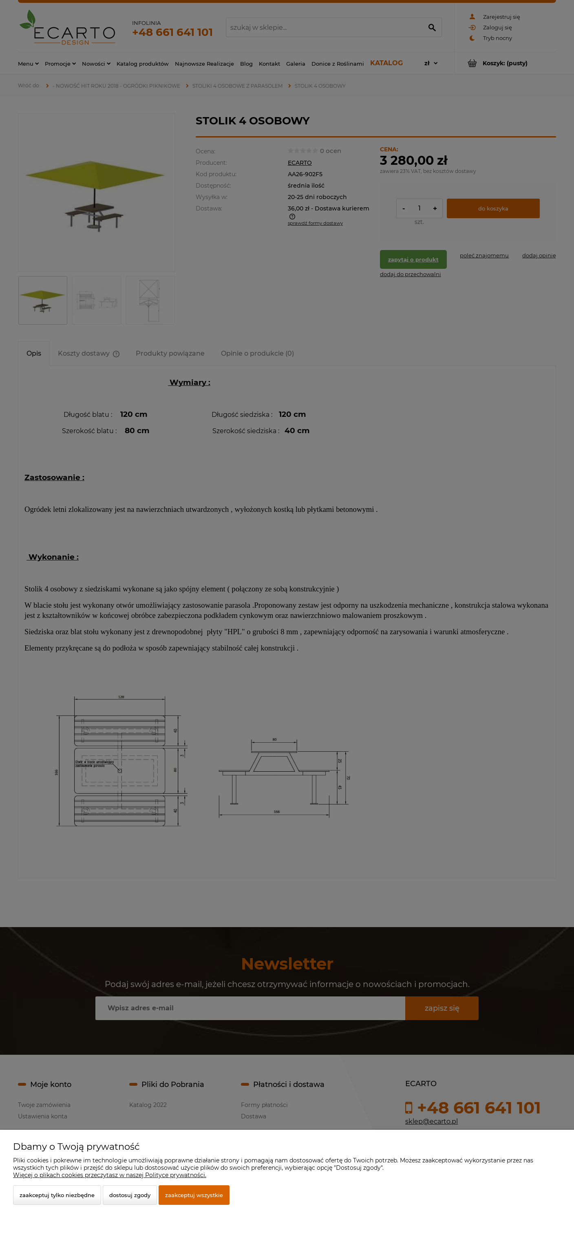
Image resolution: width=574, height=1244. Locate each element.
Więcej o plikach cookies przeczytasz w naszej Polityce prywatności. (109, 1175)
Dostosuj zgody (129, 1195)
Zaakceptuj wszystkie (194, 1195)
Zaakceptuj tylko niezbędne (57, 1195)
